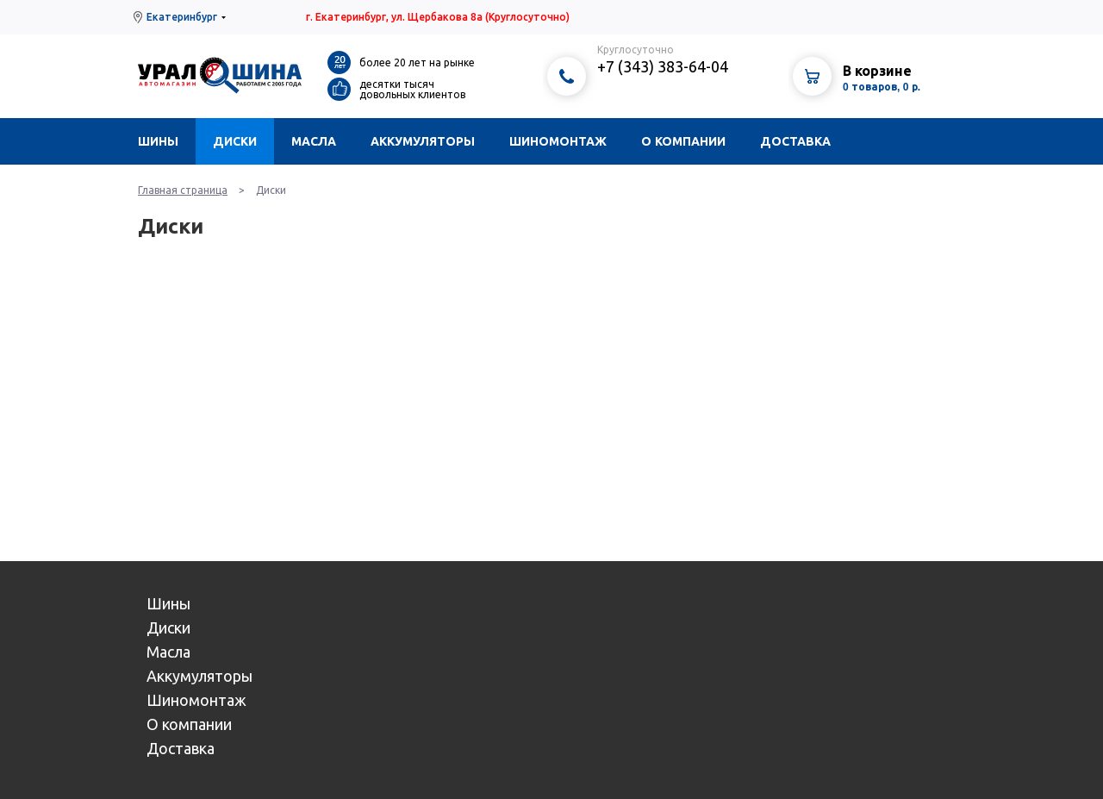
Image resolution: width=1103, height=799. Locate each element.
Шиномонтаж (558, 141)
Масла (313, 141)
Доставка (795, 141)
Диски (235, 141)
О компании (683, 141)
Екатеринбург (181, 16)
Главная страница (182, 190)
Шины (158, 141)
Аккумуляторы (423, 141)
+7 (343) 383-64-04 (662, 66)
